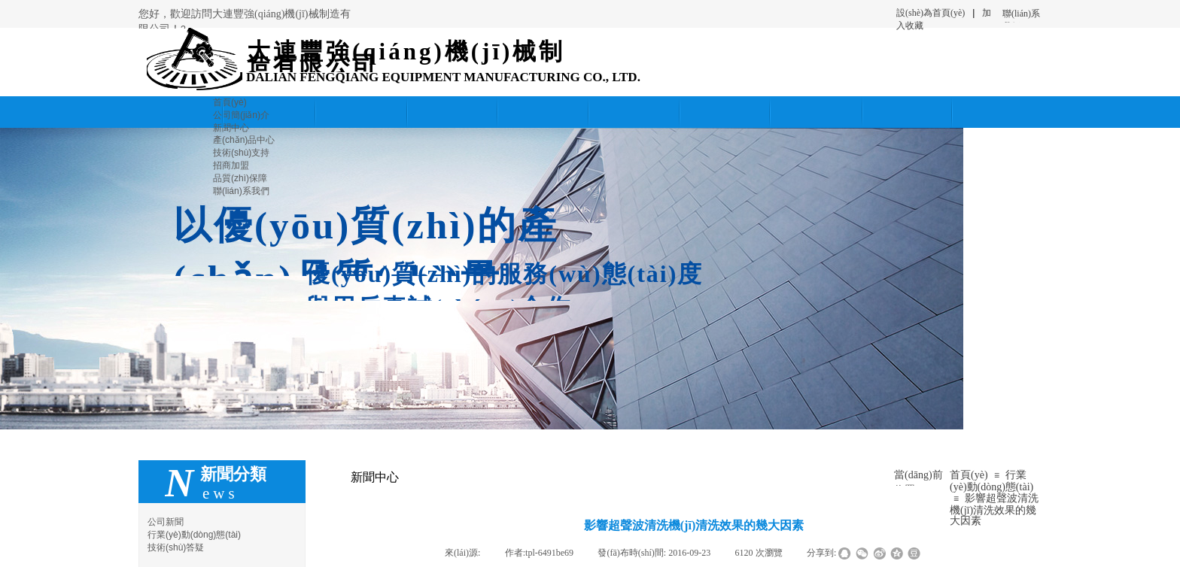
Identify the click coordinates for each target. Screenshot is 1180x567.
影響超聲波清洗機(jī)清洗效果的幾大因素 (994, 509)
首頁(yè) (969, 475)
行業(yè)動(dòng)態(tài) (991, 481)
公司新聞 (166, 522)
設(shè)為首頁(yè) (930, 13)
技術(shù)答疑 (176, 547)
